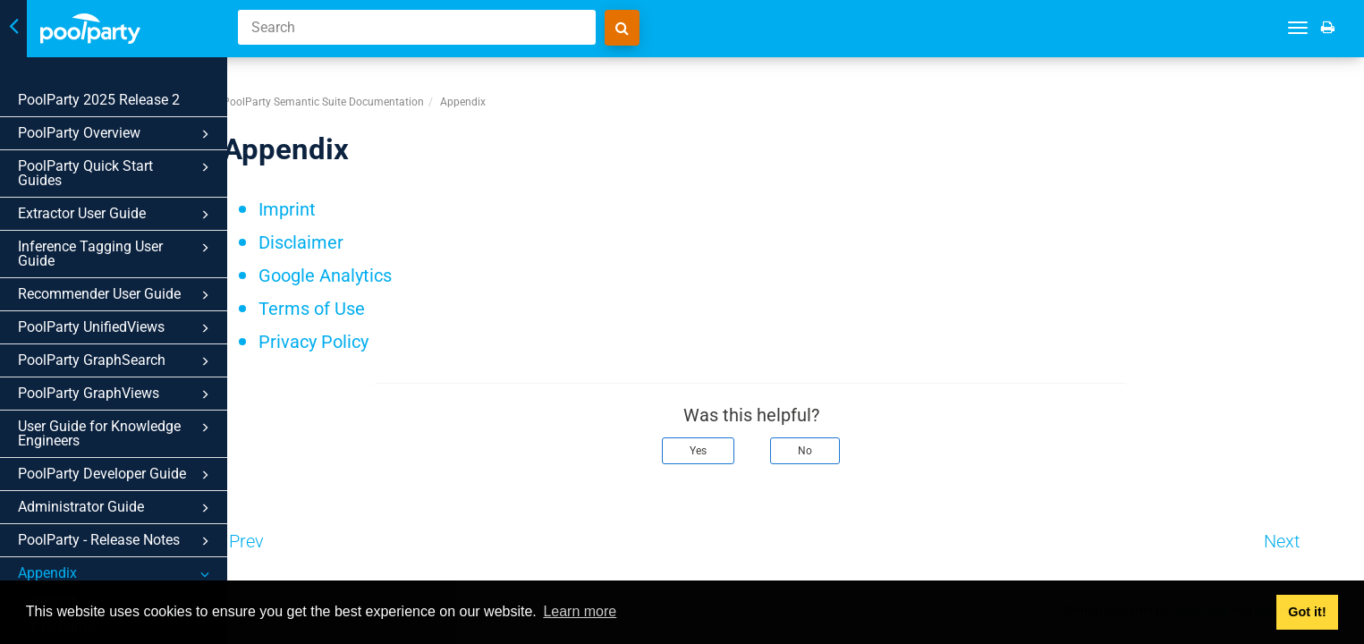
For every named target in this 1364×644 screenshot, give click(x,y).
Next (1326, 527)
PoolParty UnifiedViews (116, 328)
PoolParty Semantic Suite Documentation (368, 88)
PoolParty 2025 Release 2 (99, 99)
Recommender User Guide (116, 295)
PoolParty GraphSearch (116, 361)
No (850, 437)
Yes (742, 437)
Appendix (116, 574)
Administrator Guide (116, 508)
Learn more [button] (579, 611)
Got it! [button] (1307, 612)
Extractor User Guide (116, 215)
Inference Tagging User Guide (116, 253)
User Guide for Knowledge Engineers (116, 433)
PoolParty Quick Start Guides (116, 173)
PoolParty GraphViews (116, 394)
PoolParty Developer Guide (116, 475)
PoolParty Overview (116, 134)
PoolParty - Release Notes (116, 541)
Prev (291, 527)
